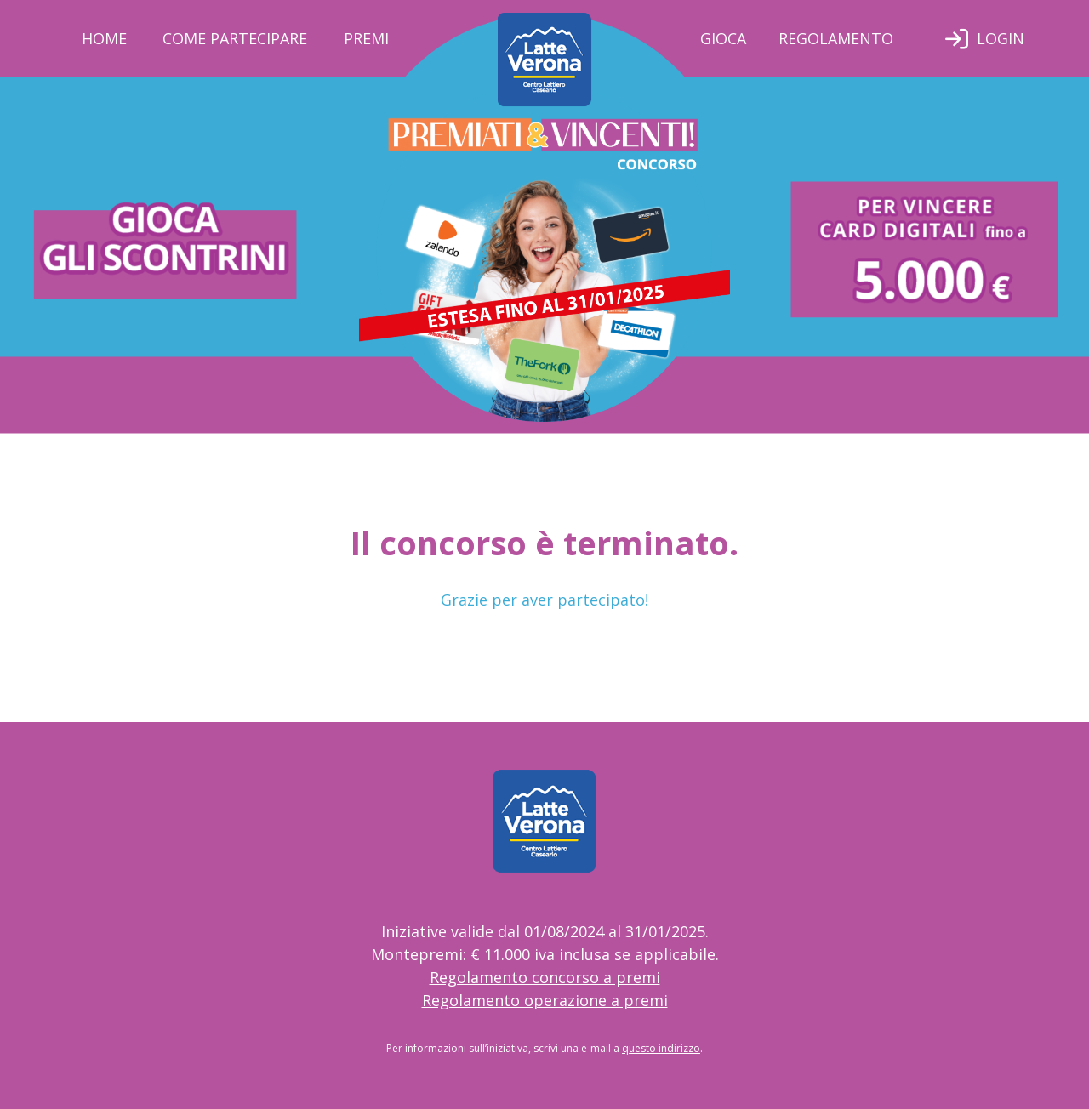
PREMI (366, 38)
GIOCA (723, 38)
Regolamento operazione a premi (545, 1000)
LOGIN (1000, 38)
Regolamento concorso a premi (545, 977)
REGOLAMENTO (835, 38)
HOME (104, 38)
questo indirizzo (661, 1048)
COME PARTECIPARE (234, 38)
